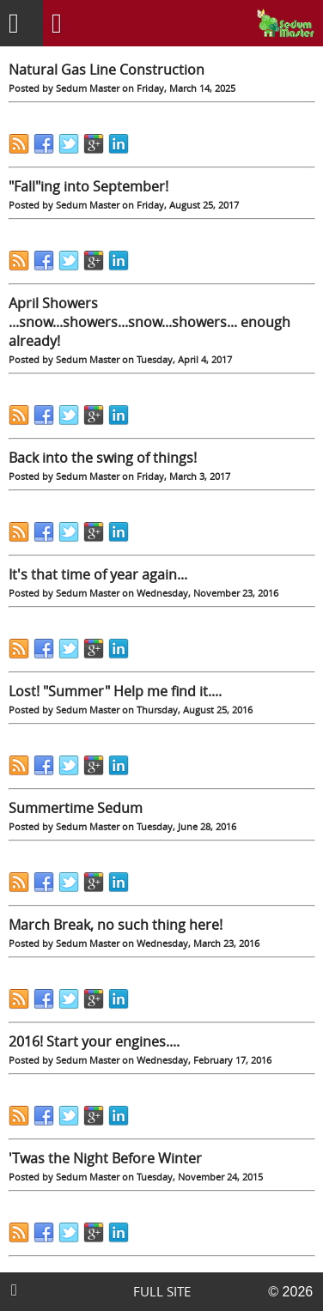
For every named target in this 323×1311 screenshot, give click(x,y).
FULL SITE (162, 1292)
